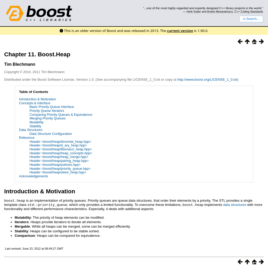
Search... (251, 19)
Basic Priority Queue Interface (52, 107)
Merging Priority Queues (48, 118)
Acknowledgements (33, 176)
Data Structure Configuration (51, 134)
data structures (234, 204)
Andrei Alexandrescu (220, 11)
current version (180, 30)
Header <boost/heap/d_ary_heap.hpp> (58, 145)
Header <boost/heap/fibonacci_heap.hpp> (61, 149)
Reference (27, 138)
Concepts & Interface (35, 103)
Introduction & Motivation (37, 99)
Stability (35, 126)
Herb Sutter (194, 11)
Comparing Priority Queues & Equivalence (61, 115)
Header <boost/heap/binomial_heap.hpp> (60, 142)
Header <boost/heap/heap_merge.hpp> (59, 157)
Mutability (37, 122)
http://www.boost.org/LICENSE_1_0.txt (207, 79)
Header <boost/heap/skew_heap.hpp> (58, 172)
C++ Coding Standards (248, 11)
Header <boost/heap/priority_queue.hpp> (60, 169)
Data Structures (30, 130)
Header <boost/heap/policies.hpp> (55, 165)
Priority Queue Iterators (47, 111)
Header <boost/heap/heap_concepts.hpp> (61, 153)
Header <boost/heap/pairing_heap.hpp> (59, 161)
